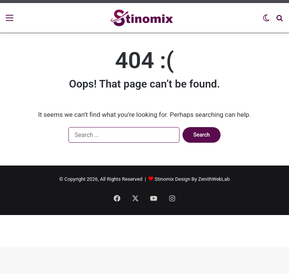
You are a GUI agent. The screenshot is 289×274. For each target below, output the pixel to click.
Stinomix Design (173, 179)
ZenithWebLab (214, 179)
